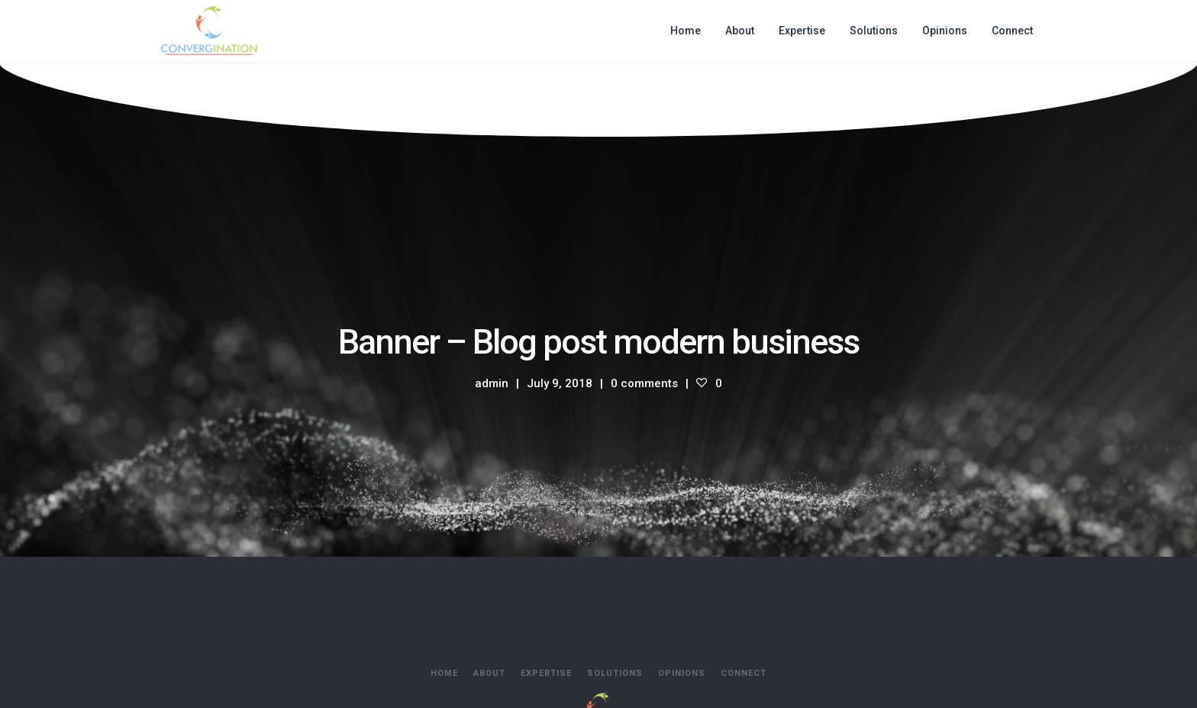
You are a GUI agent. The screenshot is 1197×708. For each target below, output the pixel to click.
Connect (743, 673)
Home (444, 673)
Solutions (615, 673)
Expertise (546, 673)
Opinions (681, 673)
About (489, 673)
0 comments (644, 383)
